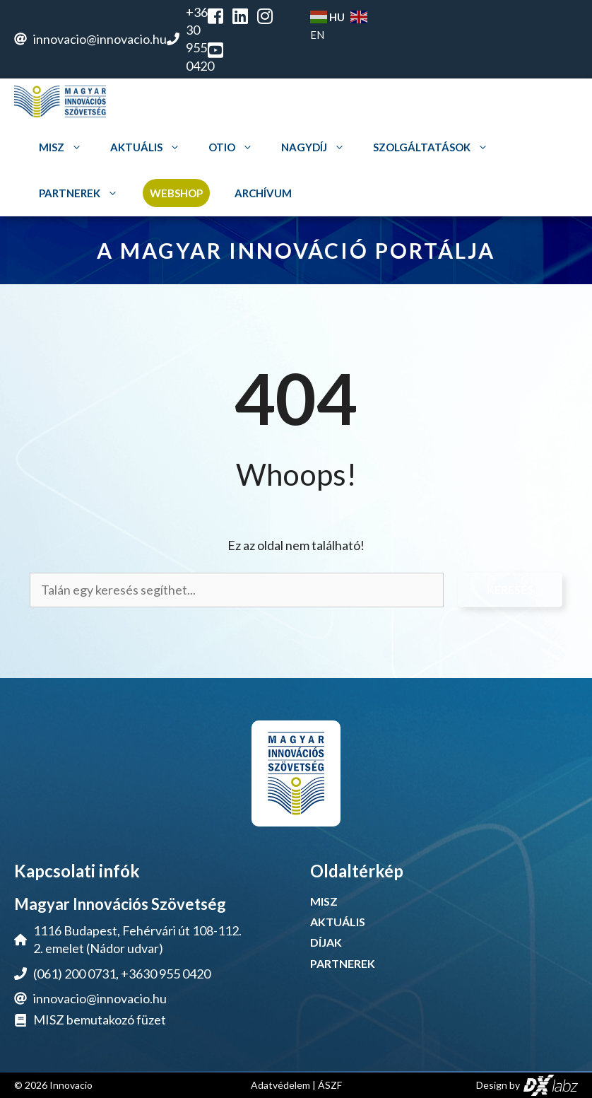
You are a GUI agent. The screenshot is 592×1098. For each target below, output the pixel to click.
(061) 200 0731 (74, 973)
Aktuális (147, 147)
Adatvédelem (280, 1085)
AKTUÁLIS (337, 921)
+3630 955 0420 (166, 973)
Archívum (263, 193)
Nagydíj (314, 147)
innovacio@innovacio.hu (100, 39)
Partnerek (80, 193)
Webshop (176, 193)
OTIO (232, 147)
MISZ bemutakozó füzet (99, 1019)
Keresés (510, 589)
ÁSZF (330, 1085)
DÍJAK (326, 942)
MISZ (62, 147)
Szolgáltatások (432, 147)
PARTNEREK (342, 963)
